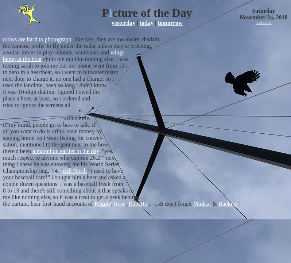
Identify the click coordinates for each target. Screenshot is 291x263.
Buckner (228, 204)
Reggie (102, 204)
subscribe (264, 23)
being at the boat (22, 59)
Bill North (75, 171)
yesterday (123, 23)
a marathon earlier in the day (65, 151)
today (147, 23)
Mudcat (202, 204)
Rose (119, 204)
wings (117, 52)
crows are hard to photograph (37, 39)
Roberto (137, 204)
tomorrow (170, 23)
